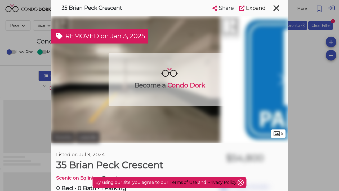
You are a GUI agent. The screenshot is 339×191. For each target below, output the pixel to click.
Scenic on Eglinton (78, 178)
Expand (252, 8)
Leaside (88, 137)
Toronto (62, 137)
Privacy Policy (222, 182)
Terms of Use (183, 182)
